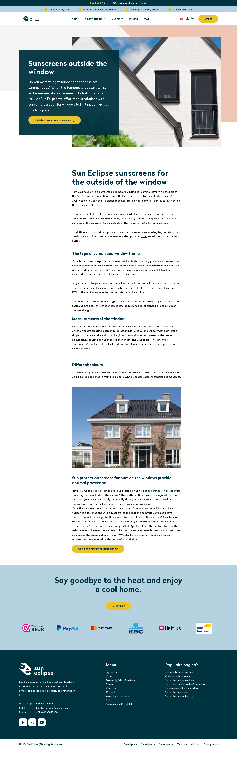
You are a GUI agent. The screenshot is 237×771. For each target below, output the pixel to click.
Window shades (95, 18)
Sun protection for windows (179, 680)
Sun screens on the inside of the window (185, 684)
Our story (117, 19)
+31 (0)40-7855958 (47, 712)
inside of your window (124, 539)
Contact (110, 692)
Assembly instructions (117, 696)
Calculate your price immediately (54, 120)
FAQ (146, 19)
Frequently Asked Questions (120, 680)
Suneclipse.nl (130, 744)
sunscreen (112, 327)
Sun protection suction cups (180, 696)
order (144, 236)
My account (112, 672)
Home (75, 19)
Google (143, 3)
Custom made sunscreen (178, 676)
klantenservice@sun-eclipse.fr (54, 708)
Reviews (133, 19)
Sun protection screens (177, 692)
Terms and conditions (188, 744)
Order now (118, 606)
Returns (110, 700)
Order (208, 19)
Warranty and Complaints (119, 704)
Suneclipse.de (148, 744)
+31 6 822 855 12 (45, 703)
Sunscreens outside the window (181, 688)
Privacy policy (211, 744)
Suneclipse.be (166, 744)
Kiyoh (132, 3)
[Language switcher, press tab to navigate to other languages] (181, 18)
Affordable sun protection (179, 672)
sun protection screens (161, 491)
